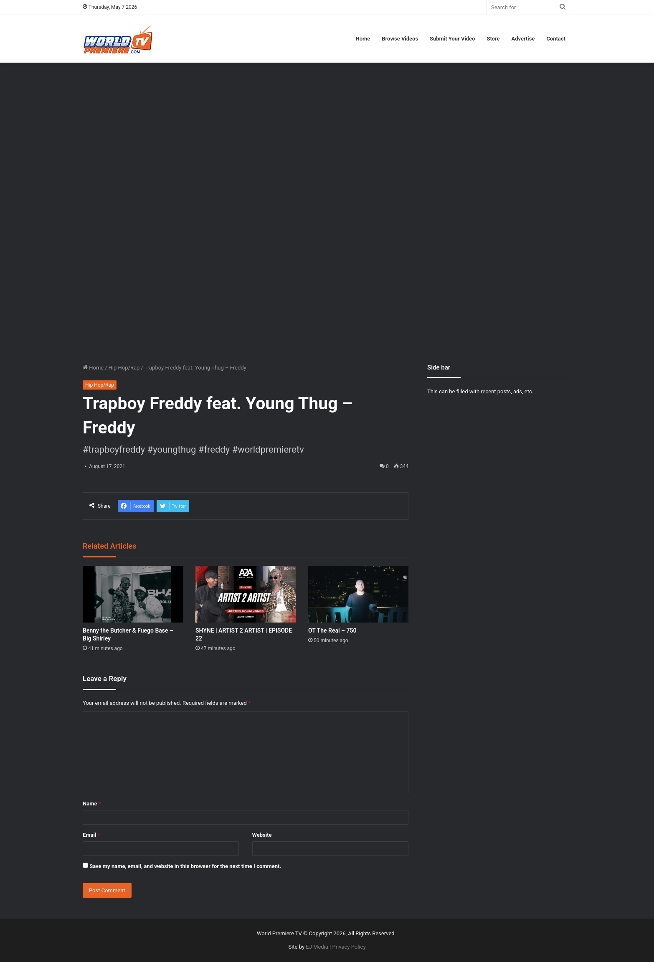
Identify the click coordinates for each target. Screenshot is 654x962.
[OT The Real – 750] (358, 594)
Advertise (523, 38)
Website (262, 835)
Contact (555, 38)
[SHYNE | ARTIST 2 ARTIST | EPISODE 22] (245, 594)
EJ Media (317, 947)
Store (493, 38)
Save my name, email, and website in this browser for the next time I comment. (185, 866)
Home (362, 38)
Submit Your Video (452, 38)
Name (92, 803)
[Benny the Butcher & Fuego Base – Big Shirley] (133, 594)
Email (91, 835)
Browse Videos (400, 38)
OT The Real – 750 (332, 630)
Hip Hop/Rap (124, 368)
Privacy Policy (349, 947)
